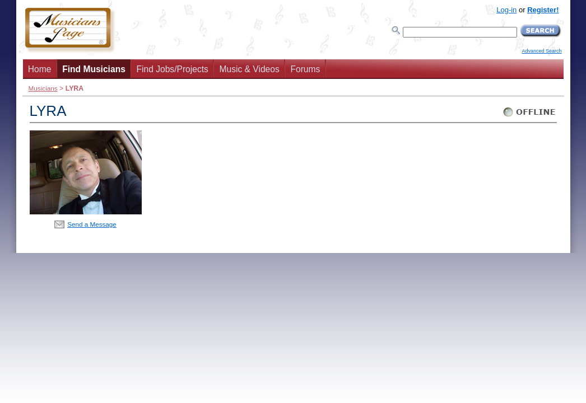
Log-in (506, 10)
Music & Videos (250, 69)
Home (40, 69)
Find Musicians (93, 69)
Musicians (43, 88)
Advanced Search (541, 51)
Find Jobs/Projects (172, 69)
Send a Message (92, 224)
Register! (543, 10)
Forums (305, 69)
